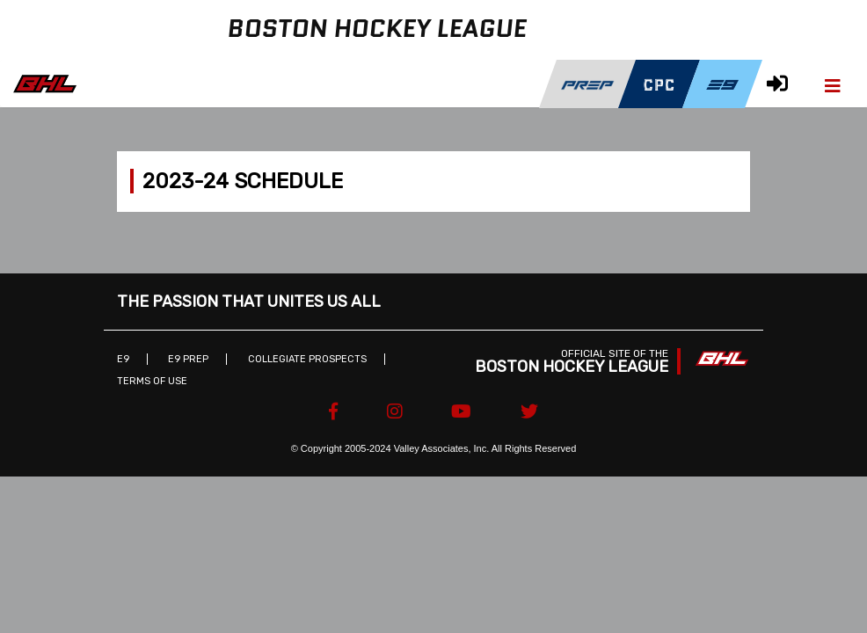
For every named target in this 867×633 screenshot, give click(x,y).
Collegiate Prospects (307, 359)
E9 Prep (188, 359)
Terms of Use (152, 381)
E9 (123, 359)
